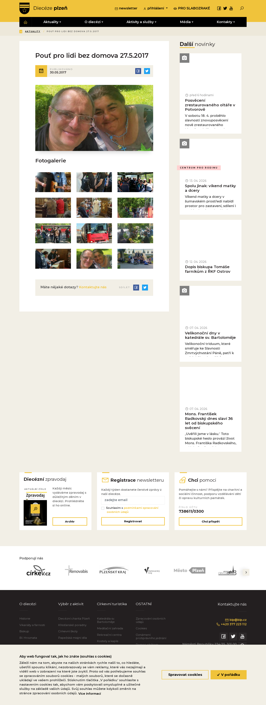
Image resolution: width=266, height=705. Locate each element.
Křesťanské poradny (72, 631)
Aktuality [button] (50, 22)
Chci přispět (211, 528)
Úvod (41, 32)
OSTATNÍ (144, 610)
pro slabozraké (191, 9)
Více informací (89, 693)
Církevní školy (68, 638)
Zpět (25, 32)
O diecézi (27, 610)
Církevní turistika (112, 610)
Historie (24, 625)
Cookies (141, 635)
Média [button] (185, 22)
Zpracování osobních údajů (151, 626)
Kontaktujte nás (93, 289)
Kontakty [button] (224, 22)
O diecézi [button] (92, 22)
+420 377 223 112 (230, 631)
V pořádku (228, 675)
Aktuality (59, 32)
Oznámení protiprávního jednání (151, 643)
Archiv (69, 528)
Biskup (24, 638)
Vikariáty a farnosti (32, 631)
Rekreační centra (109, 641)
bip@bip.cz (235, 627)
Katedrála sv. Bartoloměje (106, 626)
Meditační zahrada (110, 635)
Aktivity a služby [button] (140, 22)
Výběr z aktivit (71, 610)
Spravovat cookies (185, 675)
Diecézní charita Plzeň (74, 625)
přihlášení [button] (154, 9)
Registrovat (133, 528)
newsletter (126, 9)
